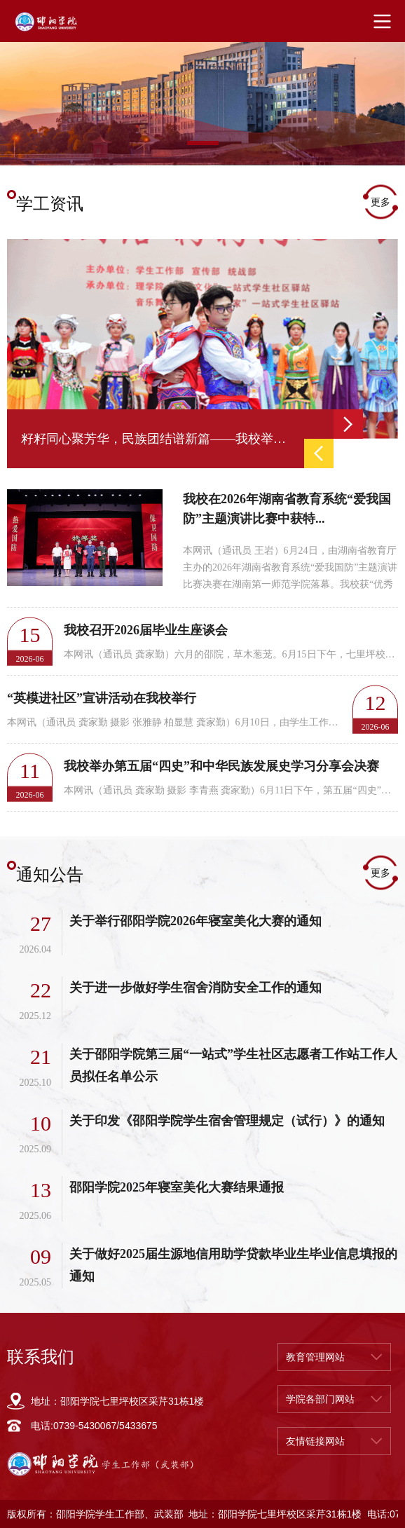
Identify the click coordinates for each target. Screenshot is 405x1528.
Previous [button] (319, 453)
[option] (202, 97)
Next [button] (348, 424)
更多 (380, 202)
